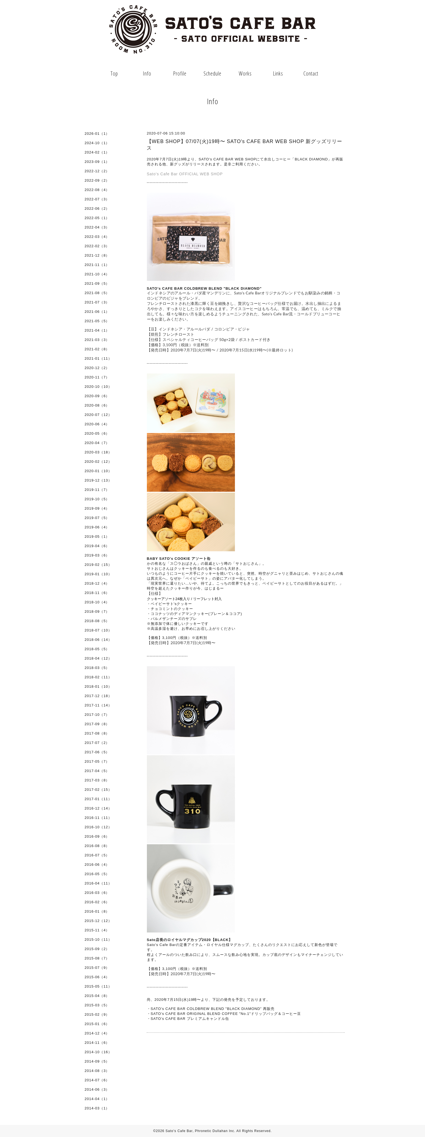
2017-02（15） (98, 789)
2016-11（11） (98, 818)
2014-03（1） (97, 1108)
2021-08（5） (97, 293)
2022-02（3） (97, 246)
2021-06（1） (97, 312)
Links (278, 73)
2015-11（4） (97, 930)
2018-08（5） (97, 621)
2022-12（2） (97, 171)
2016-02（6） (97, 902)
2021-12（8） (97, 255)
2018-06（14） (98, 640)
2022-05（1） (97, 218)
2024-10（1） (97, 143)
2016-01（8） (97, 911)
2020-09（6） (97, 396)
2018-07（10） (98, 630)
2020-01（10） (98, 471)
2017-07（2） (97, 743)
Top (114, 73)
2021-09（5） (97, 283)
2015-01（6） (97, 1024)
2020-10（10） (98, 387)
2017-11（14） (98, 705)
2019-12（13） (98, 480)
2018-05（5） (97, 649)
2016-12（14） (98, 808)
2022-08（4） (97, 190)
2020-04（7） (97, 443)
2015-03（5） (97, 1005)
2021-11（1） (97, 265)
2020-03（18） (98, 452)
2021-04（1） (97, 330)
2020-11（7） (97, 377)
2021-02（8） (97, 349)
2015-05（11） (98, 986)
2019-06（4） (97, 527)
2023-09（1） (97, 162)
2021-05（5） (97, 321)
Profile (180, 73)
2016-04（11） (98, 883)
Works (245, 73)
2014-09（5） (97, 1061)
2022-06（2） (97, 208)
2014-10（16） (98, 1052)
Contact (310, 73)
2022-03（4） (97, 237)
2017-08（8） (97, 733)
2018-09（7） (97, 611)
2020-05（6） (97, 433)
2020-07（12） (98, 415)
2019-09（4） (97, 508)
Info (147, 73)
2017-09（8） (97, 724)
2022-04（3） (97, 227)
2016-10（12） (98, 827)
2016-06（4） (97, 864)
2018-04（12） (98, 658)
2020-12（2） (97, 368)
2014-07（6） (97, 1080)
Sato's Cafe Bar (179, 1131)
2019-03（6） (97, 555)
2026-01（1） (97, 133)
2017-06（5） (97, 752)
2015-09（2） (97, 949)
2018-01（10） (98, 686)
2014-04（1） (97, 1099)
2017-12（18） (98, 696)
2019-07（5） (97, 518)
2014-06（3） (97, 1089)
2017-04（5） (97, 771)
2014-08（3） (97, 1071)
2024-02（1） (97, 152)
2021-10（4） (97, 274)
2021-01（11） (98, 358)
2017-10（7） (97, 715)
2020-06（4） (97, 424)
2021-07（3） (97, 302)
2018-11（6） (97, 593)
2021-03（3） (97, 340)
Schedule (212, 73)
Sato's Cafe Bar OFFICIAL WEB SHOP (185, 174)
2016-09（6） (97, 836)
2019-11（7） (97, 490)
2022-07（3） (97, 199)
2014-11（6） (97, 1043)
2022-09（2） (97, 180)
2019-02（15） (98, 565)
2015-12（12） (98, 921)
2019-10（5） (97, 499)
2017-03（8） (97, 780)
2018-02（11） (98, 677)
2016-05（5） (97, 874)
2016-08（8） (97, 846)
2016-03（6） (97, 893)
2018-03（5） (97, 668)
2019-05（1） (97, 536)
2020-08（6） (97, 405)
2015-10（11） (98, 939)
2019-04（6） (97, 546)
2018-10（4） (97, 602)
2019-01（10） (98, 574)
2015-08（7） (97, 958)
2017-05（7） (97, 761)
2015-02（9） (97, 1014)
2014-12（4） (97, 1033)
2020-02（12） (98, 461)
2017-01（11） (98, 799)
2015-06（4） (97, 977)
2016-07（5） (97, 855)
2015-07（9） (97, 968)
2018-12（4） (97, 583)
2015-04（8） (97, 996)
